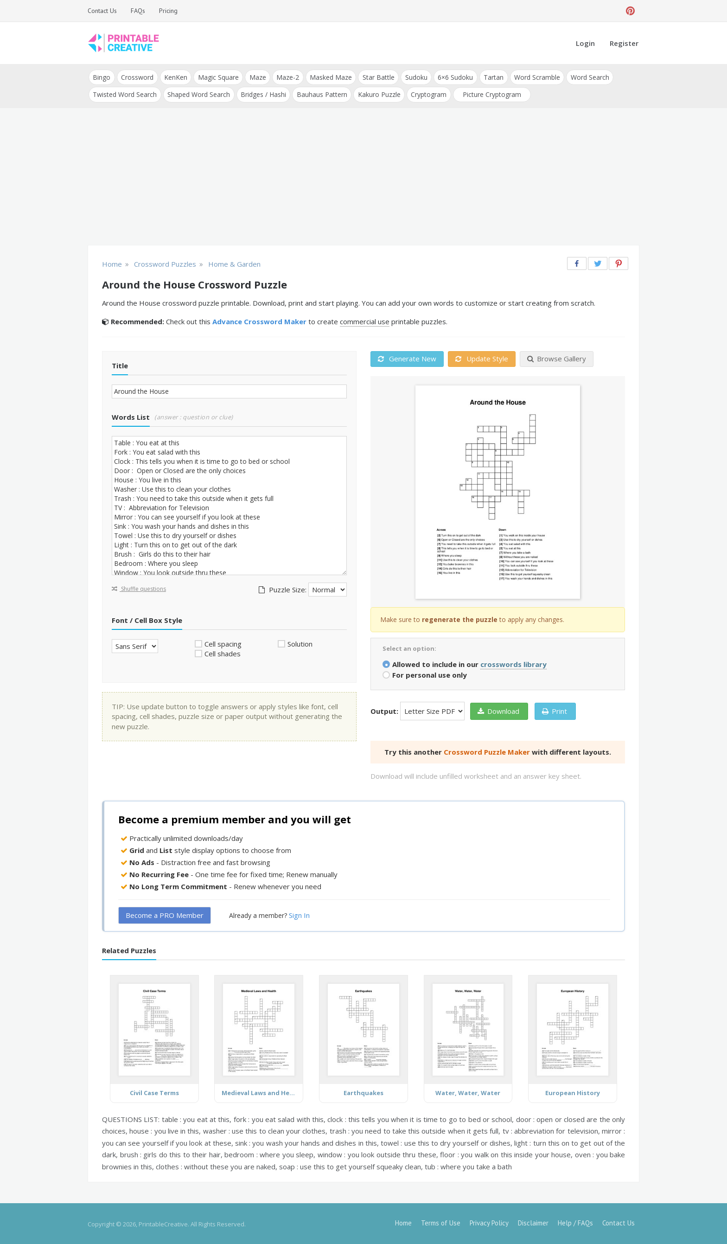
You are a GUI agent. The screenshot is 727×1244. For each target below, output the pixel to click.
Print (554, 709)
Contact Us (102, 10)
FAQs (138, 10)
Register (624, 43)
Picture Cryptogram (489, 93)
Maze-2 (285, 76)
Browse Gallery (556, 357)
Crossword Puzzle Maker (487, 750)
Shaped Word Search (198, 93)
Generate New (407, 357)
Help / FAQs (575, 1222)
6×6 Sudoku (452, 76)
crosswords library (513, 662)
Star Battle (376, 76)
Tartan (490, 76)
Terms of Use (440, 1222)
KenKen (174, 76)
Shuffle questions (139, 587)
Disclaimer (533, 1222)
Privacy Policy (489, 1222)
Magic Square (217, 76)
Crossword (137, 76)
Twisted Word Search (125, 93)
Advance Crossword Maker (259, 320)
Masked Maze (328, 76)
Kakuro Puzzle (377, 93)
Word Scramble (533, 76)
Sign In (299, 914)
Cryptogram (427, 93)
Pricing (168, 10)
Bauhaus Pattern (320, 93)
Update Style (481, 357)
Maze (256, 76)
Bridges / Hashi (262, 93)
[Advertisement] (363, 176)
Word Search (585, 76)
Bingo (101, 76)
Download (498, 709)
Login (585, 43)
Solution (299, 642)
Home (403, 1222)
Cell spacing (223, 642)
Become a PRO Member (165, 914)
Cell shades (222, 652)
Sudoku (413, 76)
